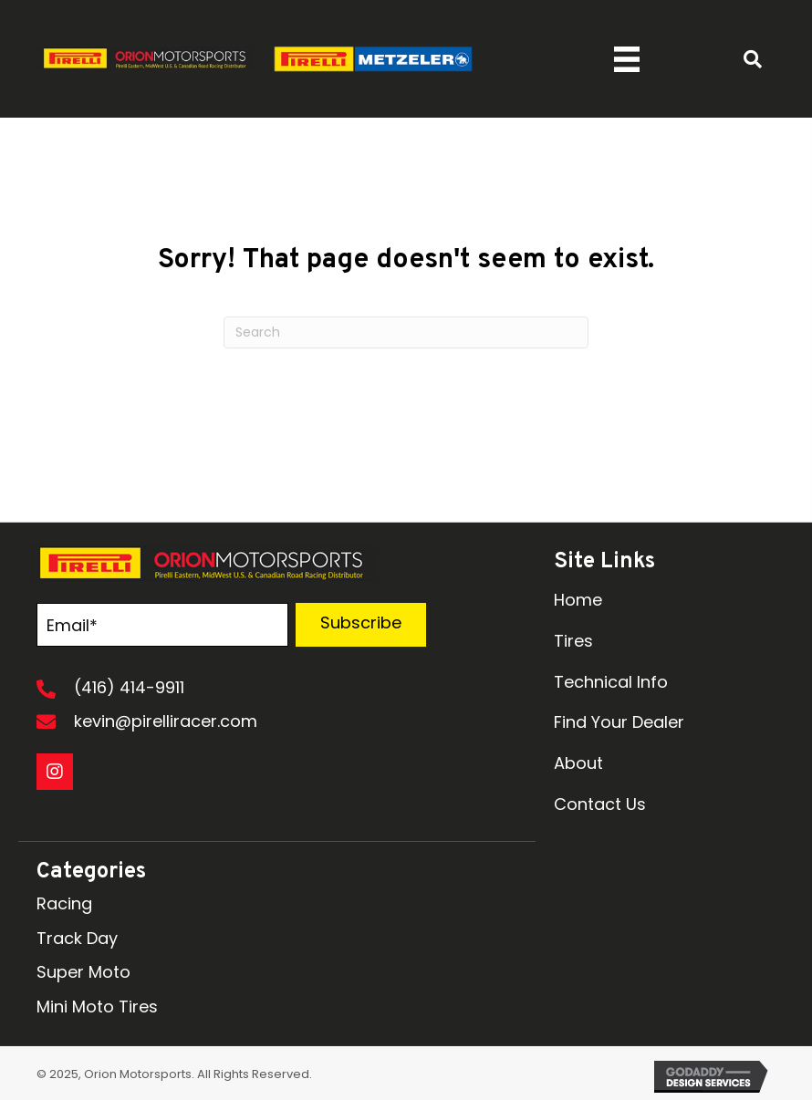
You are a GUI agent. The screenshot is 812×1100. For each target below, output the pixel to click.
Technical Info (611, 681)
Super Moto (83, 971)
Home (578, 599)
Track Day (77, 938)
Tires (573, 640)
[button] (360, 625)
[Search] (406, 332)
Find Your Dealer (619, 722)
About (578, 763)
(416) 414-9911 (129, 687)
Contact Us (600, 804)
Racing (64, 903)
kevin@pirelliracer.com (165, 721)
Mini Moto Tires (97, 1006)
